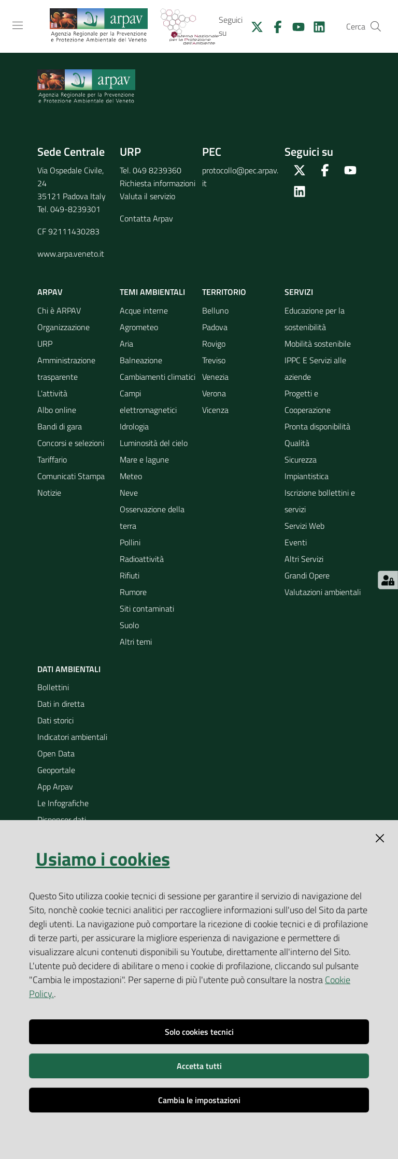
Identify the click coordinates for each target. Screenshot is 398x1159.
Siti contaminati (147, 608)
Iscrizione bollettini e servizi (320, 500)
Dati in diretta (60, 703)
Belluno (215, 310)
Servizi (299, 292)
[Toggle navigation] (17, 25)
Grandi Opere (307, 575)
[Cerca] (375, 26)
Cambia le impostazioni (199, 1100)
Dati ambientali (69, 669)
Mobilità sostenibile (318, 343)
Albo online (56, 410)
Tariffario (52, 459)
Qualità (297, 443)
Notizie (49, 492)
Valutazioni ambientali (323, 592)
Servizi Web (304, 525)
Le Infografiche (63, 803)
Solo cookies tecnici (199, 1032)
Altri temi (136, 641)
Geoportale (56, 770)
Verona (214, 393)
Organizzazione (63, 327)
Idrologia (134, 426)
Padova (215, 327)
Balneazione (141, 360)
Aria (126, 343)
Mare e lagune (144, 459)
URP (44, 343)
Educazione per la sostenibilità (315, 318)
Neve (129, 492)
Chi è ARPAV (59, 310)
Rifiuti (129, 575)
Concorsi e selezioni (70, 443)
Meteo (131, 476)
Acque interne (144, 310)
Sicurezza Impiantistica (307, 467)
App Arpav (55, 786)
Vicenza (215, 410)
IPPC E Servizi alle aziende (315, 368)
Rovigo (213, 343)
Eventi (296, 542)
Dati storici (55, 720)
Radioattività (142, 559)
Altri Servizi (304, 559)
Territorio (224, 292)
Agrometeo (139, 327)
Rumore (133, 592)
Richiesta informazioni (157, 183)
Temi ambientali (152, 292)
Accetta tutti (199, 1066)
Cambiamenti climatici (157, 376)
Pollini (130, 542)
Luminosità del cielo (154, 443)
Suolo (129, 625)
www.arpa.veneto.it (70, 253)
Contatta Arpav (146, 218)
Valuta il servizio (147, 196)
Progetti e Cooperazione (308, 401)
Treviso (213, 360)
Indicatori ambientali (72, 737)
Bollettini (53, 687)
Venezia (215, 376)
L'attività (52, 393)
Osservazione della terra (152, 517)
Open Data (56, 753)
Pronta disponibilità (317, 426)
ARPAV (50, 292)
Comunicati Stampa (71, 476)
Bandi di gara (59, 426)
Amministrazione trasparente (66, 368)
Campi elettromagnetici (148, 401)
